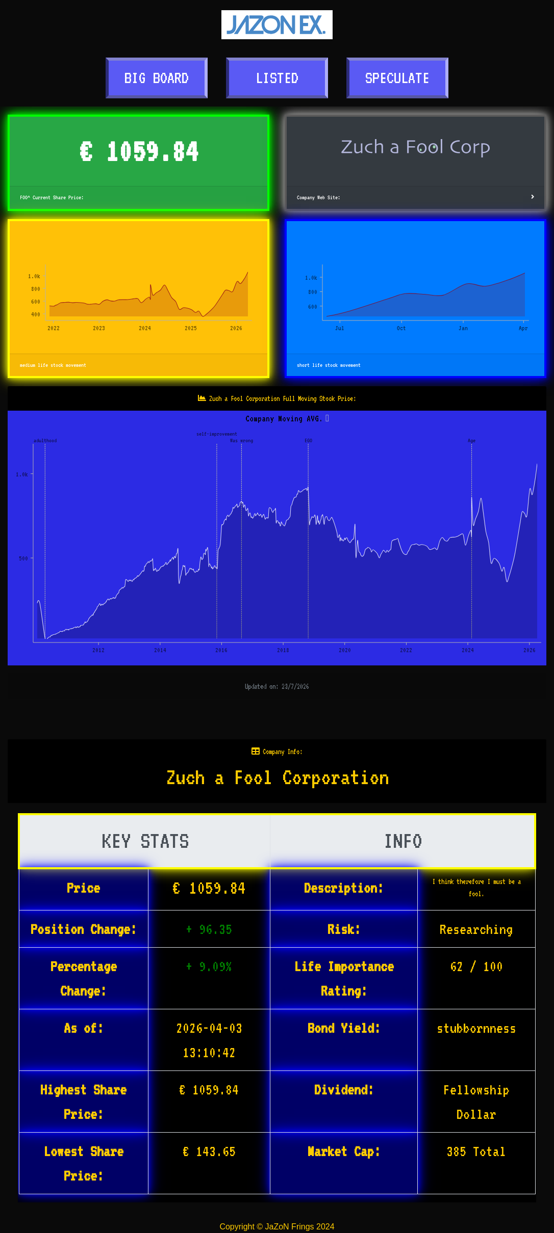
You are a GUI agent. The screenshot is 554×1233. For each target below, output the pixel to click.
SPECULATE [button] (397, 78)
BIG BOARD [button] (156, 78)
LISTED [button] (277, 78)
